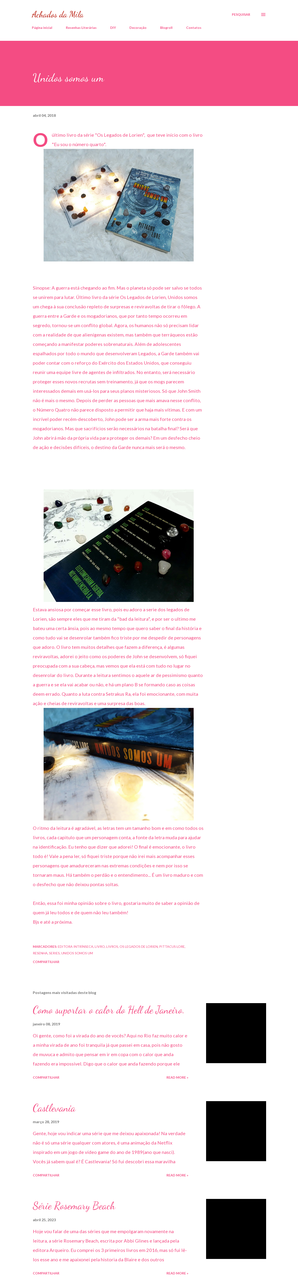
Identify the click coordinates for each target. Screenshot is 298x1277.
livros (112, 946)
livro (100, 946)
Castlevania (54, 1108)
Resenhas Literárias (81, 28)
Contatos (193, 28)
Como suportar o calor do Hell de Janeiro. (109, 1010)
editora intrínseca (75, 946)
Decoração (138, 28)
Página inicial (42, 28)
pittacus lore (172, 946)
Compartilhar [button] (46, 962)
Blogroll (166, 28)
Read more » (177, 1077)
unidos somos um (77, 953)
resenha (40, 953)
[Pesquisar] (241, 14)
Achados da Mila (57, 14)
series (54, 953)
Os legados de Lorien (139, 946)
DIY (113, 28)
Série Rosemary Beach (74, 1206)
